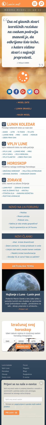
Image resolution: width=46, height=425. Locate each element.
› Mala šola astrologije (32, 171)
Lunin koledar (21, 124)
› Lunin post (7, 188)
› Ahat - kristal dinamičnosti (23, 242)
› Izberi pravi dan (9, 138)
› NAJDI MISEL (23, 114)
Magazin (26, 368)
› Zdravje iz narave (21, 188)
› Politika (23, 212)
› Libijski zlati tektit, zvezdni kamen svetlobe (23, 249)
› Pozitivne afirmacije (11, 196)
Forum (25, 365)
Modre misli (6, 377)
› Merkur (33, 135)
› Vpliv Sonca (7, 154)
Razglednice (27, 374)
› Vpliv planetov (8, 157)
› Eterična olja (8, 193)
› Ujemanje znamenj (10, 174)
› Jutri (12, 132)
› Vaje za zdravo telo (10, 190)
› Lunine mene (7, 135)
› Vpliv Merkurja (21, 154)
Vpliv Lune (17, 144)
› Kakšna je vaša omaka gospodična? (23, 223)
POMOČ (24, 384)
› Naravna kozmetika (24, 193)
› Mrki (17, 135)
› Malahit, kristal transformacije (23, 253)
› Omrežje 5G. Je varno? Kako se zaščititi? (23, 257)
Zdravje (14, 180)
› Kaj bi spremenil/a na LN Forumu (23, 227)
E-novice (26, 377)
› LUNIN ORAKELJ (23, 108)
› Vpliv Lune (7, 151)
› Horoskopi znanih (28, 174)
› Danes (5, 132)
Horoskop (16, 163)
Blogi (25, 371)
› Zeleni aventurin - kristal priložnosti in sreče (23, 245)
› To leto (30, 132)
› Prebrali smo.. (23, 220)
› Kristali (25, 190)
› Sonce (25, 135)
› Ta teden (21, 132)
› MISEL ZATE (23, 102)
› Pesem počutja (23, 216)
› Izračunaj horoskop (11, 171)
